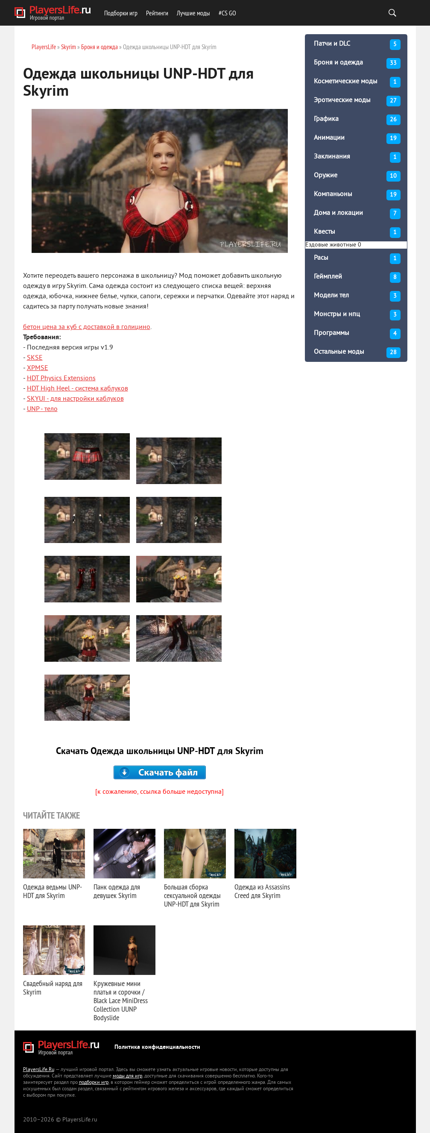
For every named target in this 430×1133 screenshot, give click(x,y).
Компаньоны (357, 195)
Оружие (357, 176)
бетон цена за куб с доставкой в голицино (86, 327)
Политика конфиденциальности (157, 1047)
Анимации (357, 138)
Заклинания (357, 157)
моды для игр (127, 1076)
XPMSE (37, 368)
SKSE (35, 358)
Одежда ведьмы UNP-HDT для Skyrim (52, 891)
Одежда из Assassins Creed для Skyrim (262, 891)
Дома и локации (357, 213)
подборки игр (93, 1083)
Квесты (357, 232)
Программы (357, 334)
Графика (357, 119)
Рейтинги (157, 13)
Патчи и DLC (357, 44)
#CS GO (227, 13)
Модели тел (357, 296)
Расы (357, 258)
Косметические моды (357, 82)
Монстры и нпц (357, 315)
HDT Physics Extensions (61, 378)
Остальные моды (357, 352)
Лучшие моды (193, 13)
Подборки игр (120, 13)
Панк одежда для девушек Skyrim (117, 891)
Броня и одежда (357, 63)
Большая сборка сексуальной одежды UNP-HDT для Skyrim (192, 895)
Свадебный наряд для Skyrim (52, 987)
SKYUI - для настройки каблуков (75, 399)
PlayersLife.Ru (38, 1070)
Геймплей (357, 277)
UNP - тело (42, 409)
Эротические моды (357, 101)
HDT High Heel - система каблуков (77, 389)
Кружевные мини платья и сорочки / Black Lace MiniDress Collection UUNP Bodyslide (121, 1000)
